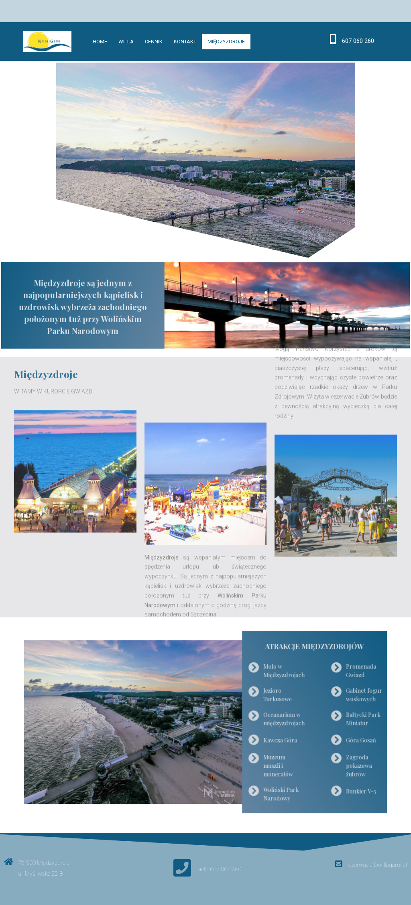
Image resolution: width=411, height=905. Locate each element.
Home (100, 42)
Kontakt (185, 42)
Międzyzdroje (226, 42)
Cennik (154, 42)
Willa (126, 42)
